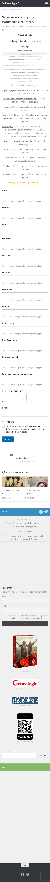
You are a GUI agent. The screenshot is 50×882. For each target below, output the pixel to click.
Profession (7, 238)
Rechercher (43, 755)
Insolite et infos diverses (14, 10)
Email (4, 606)
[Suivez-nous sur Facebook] (41, 512)
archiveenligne (11, 27)
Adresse (5, 306)
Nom (4, 190)
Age (4, 224)
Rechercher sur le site (10, 751)
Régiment (6, 272)
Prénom (5, 401)
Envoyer (8, 439)
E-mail (5, 408)
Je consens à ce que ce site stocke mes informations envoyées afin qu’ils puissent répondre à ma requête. (25, 429)
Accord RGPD (9, 422)
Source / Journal (10, 357)
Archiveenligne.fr (10, 3)
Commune (7, 289)
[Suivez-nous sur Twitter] (46, 512)
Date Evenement (10, 340)
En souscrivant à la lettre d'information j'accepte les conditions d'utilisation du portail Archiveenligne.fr (24, 617)
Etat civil (6, 255)
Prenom (6, 207)
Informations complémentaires (17, 374)
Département (8, 323)
